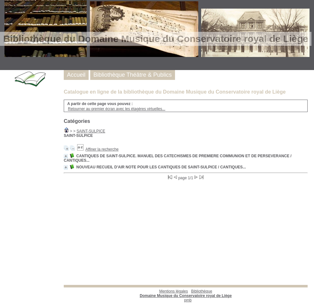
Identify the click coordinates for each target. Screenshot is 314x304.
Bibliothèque (186, 293)
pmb (188, 300)
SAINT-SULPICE (91, 131)
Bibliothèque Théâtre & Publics (132, 75)
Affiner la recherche (102, 149)
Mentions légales (173, 291)
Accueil (76, 75)
